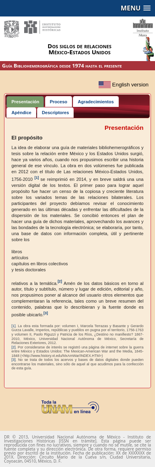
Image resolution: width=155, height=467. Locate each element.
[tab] (25, 101)
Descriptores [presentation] (55, 112)
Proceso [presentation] (58, 101)
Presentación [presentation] (25, 101)
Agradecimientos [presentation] (96, 101)
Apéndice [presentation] (21, 112)
